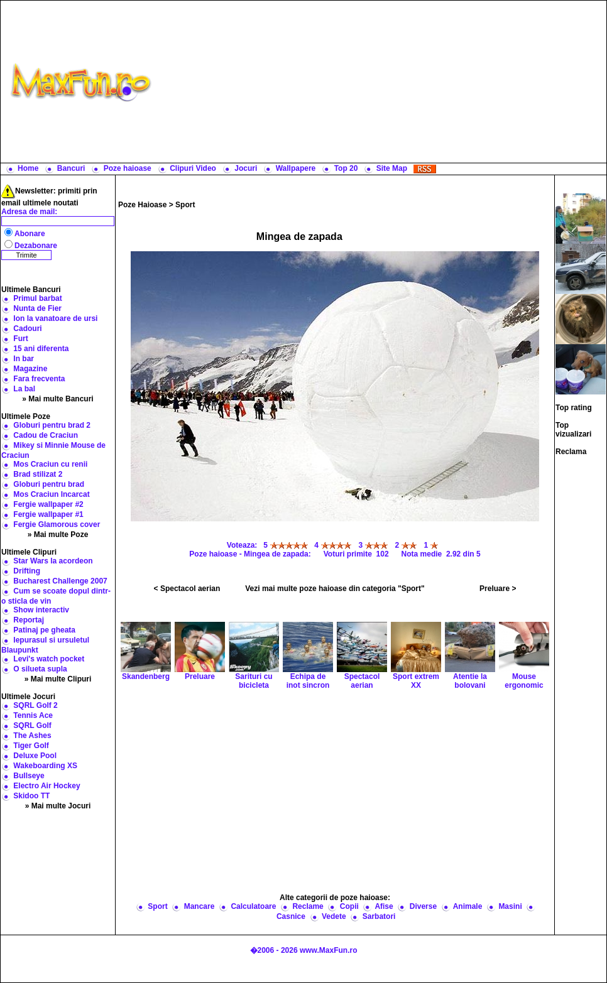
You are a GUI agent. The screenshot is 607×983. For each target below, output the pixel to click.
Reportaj (28, 620)
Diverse (423, 906)
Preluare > (497, 588)
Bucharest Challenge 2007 (60, 581)
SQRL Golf (32, 725)
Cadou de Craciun (45, 435)
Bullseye (28, 775)
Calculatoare (253, 906)
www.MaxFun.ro (329, 950)
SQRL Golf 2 (35, 705)
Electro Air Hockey (46, 785)
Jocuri (245, 168)
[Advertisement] (381, 81)
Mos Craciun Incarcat (51, 494)
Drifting (26, 571)
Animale (468, 906)
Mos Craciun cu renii (50, 464)
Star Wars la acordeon (52, 561)
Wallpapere (296, 168)
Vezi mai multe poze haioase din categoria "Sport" (334, 588)
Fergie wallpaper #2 (48, 504)
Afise (384, 906)
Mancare (199, 906)
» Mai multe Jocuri (58, 805)
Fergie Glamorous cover (56, 524)
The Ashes (32, 735)
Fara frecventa (39, 378)
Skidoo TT (31, 795)
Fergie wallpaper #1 (48, 514)
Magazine (30, 368)
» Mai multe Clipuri (58, 679)
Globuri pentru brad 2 (51, 425)
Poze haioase (127, 168)
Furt (20, 338)
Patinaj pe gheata (44, 630)
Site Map (391, 168)
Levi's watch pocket (48, 658)
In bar (23, 358)
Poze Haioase (142, 204)
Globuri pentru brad (48, 484)
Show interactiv (41, 610)
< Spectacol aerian (187, 588)
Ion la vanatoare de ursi (55, 318)
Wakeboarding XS (45, 765)
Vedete (334, 916)
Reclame (307, 906)
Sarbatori (379, 916)
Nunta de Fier (37, 308)
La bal (24, 388)
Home (28, 168)
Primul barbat (37, 298)
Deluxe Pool (35, 755)
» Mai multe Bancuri (57, 398)
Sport (185, 204)
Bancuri (71, 168)
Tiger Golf (30, 745)
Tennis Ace (33, 715)
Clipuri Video (193, 168)
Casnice (290, 916)
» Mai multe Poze (58, 534)
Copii (349, 906)
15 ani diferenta (40, 348)
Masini (510, 906)
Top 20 (346, 168)
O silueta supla (40, 669)
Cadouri (27, 328)
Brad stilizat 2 (37, 474)
